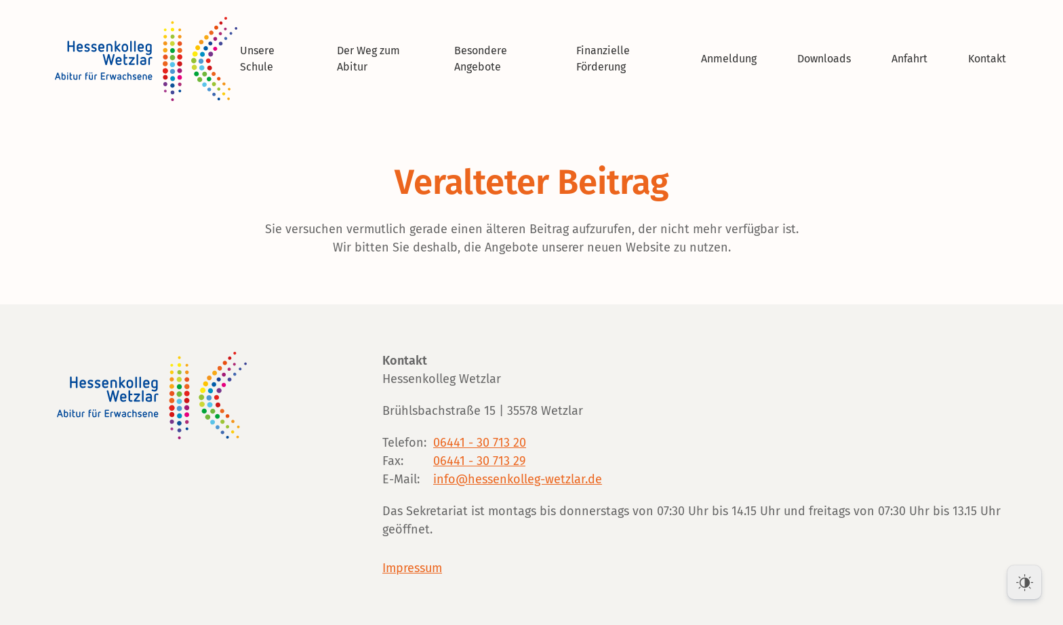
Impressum (412, 568)
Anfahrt (909, 58)
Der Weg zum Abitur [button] (368, 58)
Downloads (824, 58)
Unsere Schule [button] (257, 58)
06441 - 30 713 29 (479, 460)
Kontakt (987, 58)
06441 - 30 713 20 (479, 442)
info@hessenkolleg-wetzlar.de (517, 479)
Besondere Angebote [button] (480, 58)
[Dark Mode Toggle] (1024, 582)
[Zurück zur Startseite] (148, 59)
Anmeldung (729, 58)
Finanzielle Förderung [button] (603, 58)
